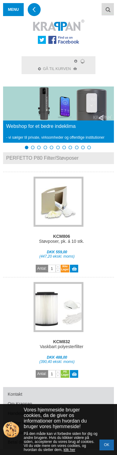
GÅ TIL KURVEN (57, 69)
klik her (69, 450)
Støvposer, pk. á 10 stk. (61, 239)
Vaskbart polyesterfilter (61, 344)
